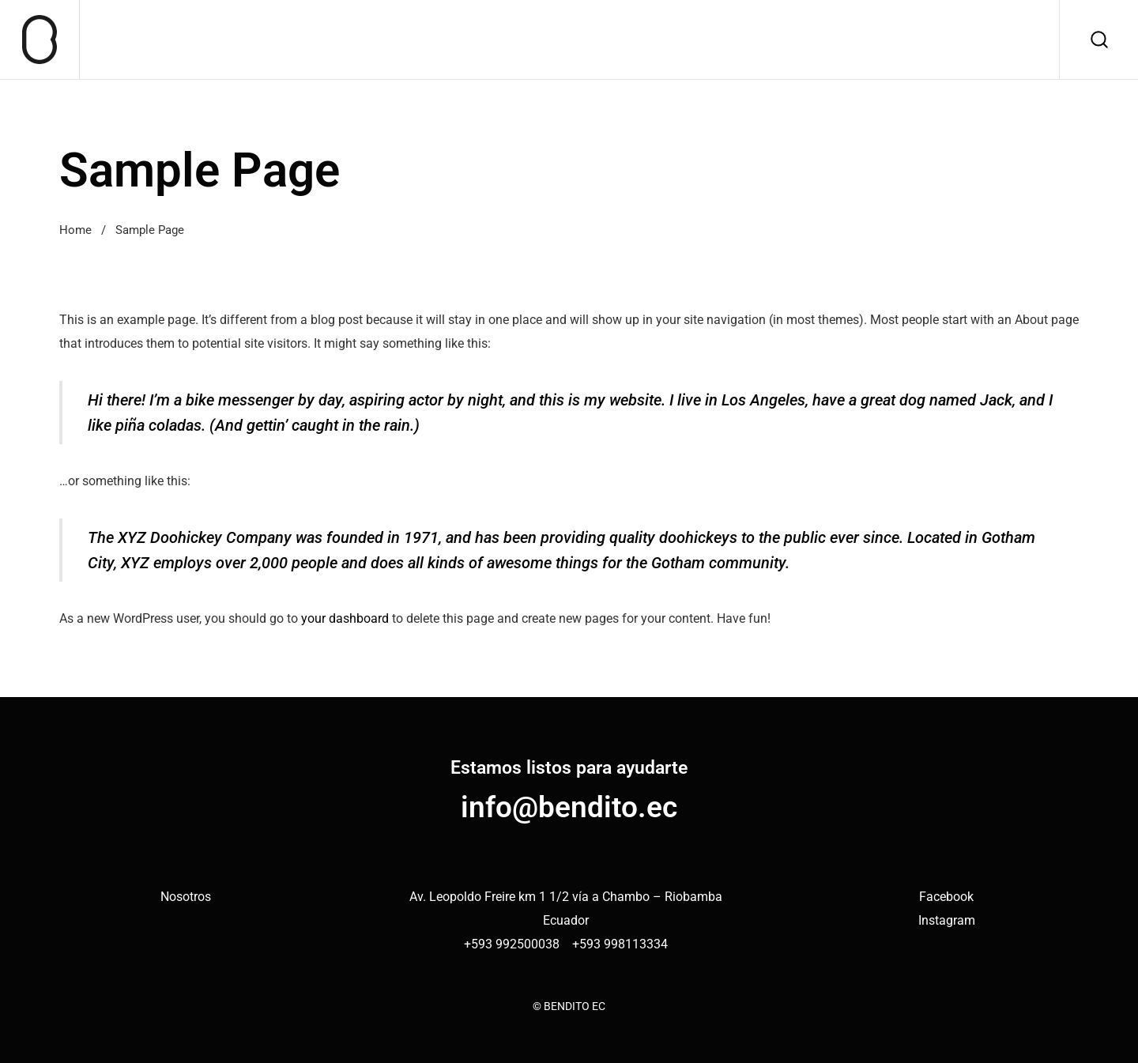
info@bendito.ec (569, 807)
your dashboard (345, 618)
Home (75, 230)
